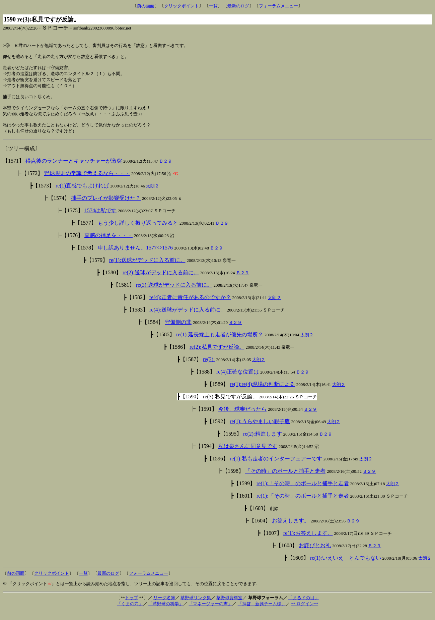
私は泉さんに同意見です (247, 455)
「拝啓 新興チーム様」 (262, 612)
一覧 (213, 5)
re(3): (209, 368)
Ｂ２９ (165, 169)
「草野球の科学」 (165, 612)
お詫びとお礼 (315, 554)
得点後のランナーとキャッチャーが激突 (73, 169)
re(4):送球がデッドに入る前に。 (187, 318)
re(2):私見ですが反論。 (217, 355)
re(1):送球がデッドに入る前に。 (147, 269)
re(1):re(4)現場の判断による (262, 393)
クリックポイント (181, 5)
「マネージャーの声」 (210, 612)
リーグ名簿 (164, 606)
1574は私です (100, 219)
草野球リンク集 (195, 606)
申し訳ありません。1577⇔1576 (135, 256)
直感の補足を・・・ (108, 244)
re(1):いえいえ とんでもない (345, 566)
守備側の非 (178, 331)
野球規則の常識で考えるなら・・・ (87, 182)
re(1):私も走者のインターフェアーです (276, 467)
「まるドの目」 (303, 606)
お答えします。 (290, 529)
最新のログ (238, 5)
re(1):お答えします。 (308, 542)
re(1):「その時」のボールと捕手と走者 (303, 492)
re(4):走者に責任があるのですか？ (190, 306)
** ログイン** (304, 612)
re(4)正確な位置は (237, 380)
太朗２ (152, 194)
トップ (131, 606)
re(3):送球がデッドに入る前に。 (174, 293)
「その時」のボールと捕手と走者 (285, 480)
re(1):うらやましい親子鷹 (260, 430)
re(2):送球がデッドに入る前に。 (161, 281)
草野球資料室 (229, 606)
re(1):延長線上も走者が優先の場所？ (219, 343)
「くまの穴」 (130, 612)
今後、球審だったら (242, 417)
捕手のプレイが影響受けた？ (106, 207)
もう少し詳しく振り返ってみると (138, 231)
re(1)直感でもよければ (82, 194)
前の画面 (145, 5)
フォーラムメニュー (278, 5)
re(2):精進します (262, 442)
